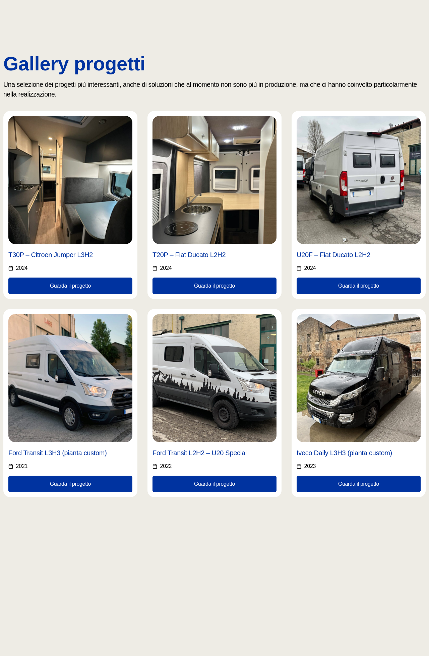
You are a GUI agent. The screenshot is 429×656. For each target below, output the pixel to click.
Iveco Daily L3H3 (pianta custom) (344, 453)
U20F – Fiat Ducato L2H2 (333, 254)
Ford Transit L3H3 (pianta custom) (57, 453)
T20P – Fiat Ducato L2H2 (189, 254)
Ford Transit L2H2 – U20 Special (199, 453)
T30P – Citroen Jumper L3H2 (50, 254)
